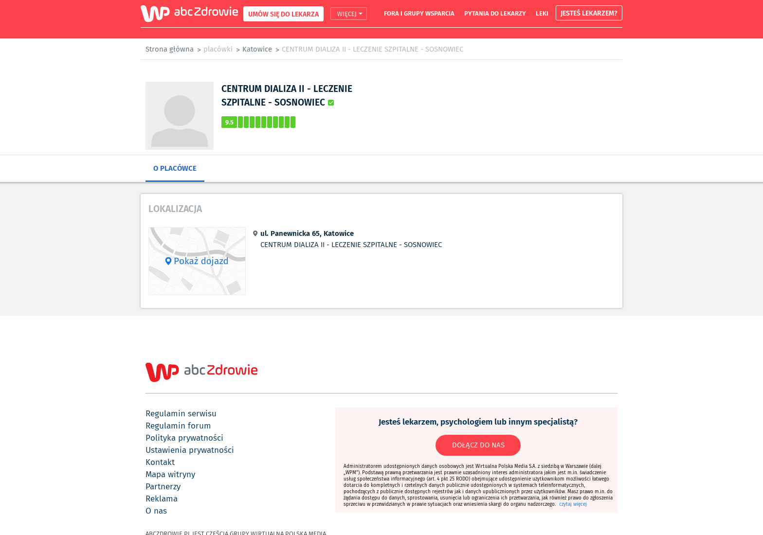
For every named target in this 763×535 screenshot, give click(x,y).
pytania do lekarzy (495, 13)
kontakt (160, 462)
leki (542, 13)
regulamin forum (178, 425)
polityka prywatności (184, 438)
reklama (161, 498)
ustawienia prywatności (189, 450)
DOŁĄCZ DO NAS (478, 445)
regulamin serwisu (181, 413)
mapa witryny (170, 474)
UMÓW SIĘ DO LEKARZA (283, 14)
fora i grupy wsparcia (419, 13)
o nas (156, 511)
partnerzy (163, 486)
